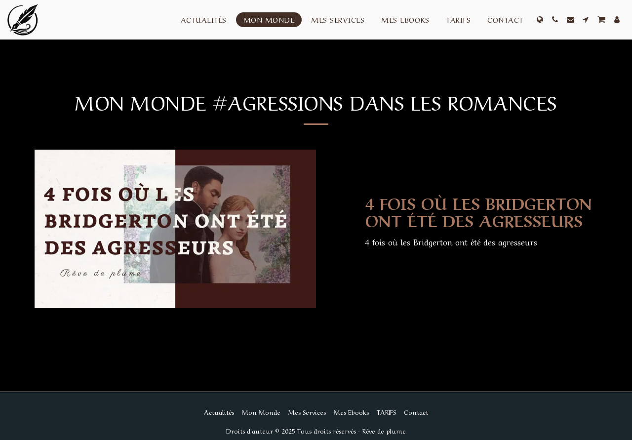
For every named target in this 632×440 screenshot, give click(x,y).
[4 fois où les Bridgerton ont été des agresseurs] (481, 211)
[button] (555, 19)
